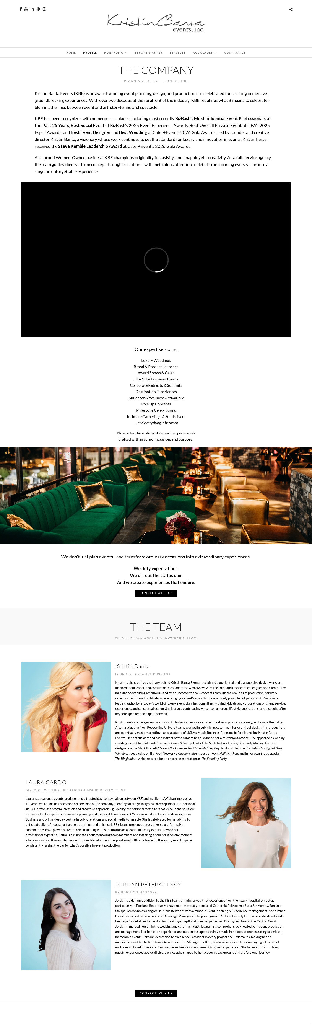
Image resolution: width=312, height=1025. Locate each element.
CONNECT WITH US (156, 593)
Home (71, 52)
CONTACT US (235, 52)
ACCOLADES (203, 52)
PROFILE (90, 52)
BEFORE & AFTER (148, 52)
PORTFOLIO (114, 52)
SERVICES (178, 52)
